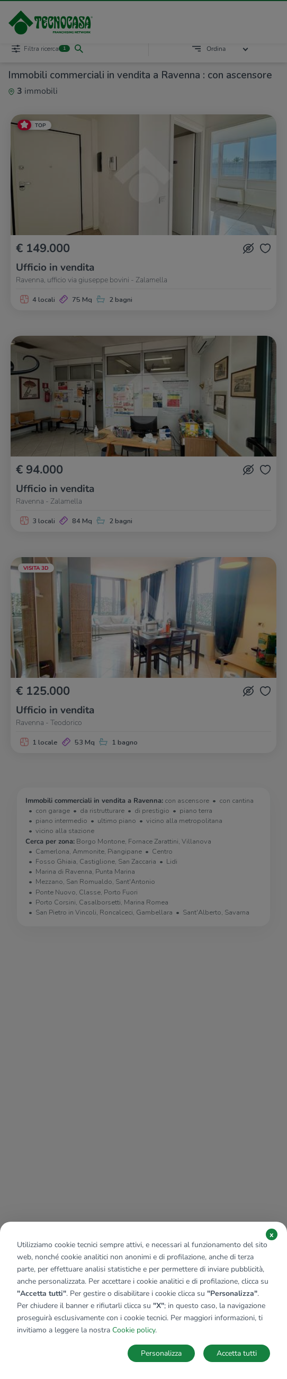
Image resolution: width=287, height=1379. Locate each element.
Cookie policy (133, 1330)
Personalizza (161, 1353)
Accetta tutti (237, 1353)
